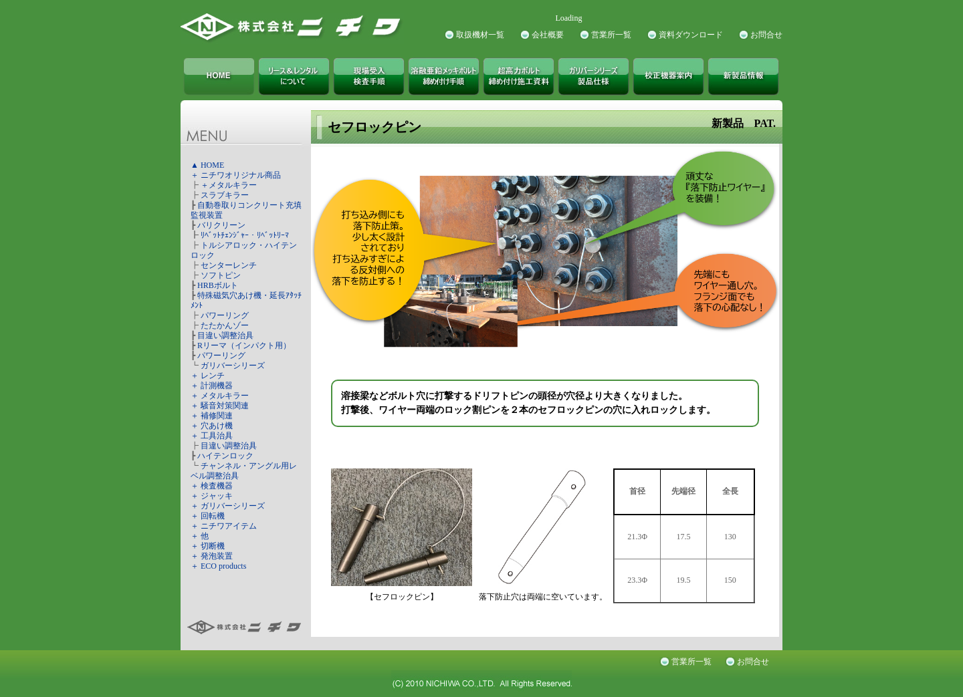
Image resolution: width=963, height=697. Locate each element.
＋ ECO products (218, 566)
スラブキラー (225, 195)
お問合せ (766, 34)
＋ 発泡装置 (212, 556)
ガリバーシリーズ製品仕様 (593, 76)
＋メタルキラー (229, 185)
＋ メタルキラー (220, 395)
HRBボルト (217, 285)
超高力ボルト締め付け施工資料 (518, 76)
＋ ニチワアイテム (224, 526)
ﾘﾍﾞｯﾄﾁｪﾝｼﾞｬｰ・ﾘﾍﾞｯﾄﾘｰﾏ (245, 235)
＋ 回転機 (208, 516)
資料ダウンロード (691, 34)
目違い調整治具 (225, 335)
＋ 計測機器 (212, 385)
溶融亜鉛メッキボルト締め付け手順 (443, 76)
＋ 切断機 (208, 546)
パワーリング (225, 315)
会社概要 (548, 34)
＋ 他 (200, 536)
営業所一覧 (611, 34)
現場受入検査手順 (369, 76)
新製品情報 (743, 76)
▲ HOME (207, 165)
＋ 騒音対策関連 (220, 405)
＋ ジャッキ (212, 496)
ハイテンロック (225, 455)
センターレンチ (229, 265)
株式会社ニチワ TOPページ (219, 76)
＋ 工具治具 (212, 435)
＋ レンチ (208, 375)
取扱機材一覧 (480, 34)
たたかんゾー (225, 325)
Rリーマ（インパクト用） (244, 345)
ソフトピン (221, 275)
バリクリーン (221, 225)
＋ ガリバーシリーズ (228, 506)
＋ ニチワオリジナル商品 (236, 175)
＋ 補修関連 (212, 415)
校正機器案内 (668, 76)
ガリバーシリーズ (233, 365)
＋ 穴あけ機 (212, 425)
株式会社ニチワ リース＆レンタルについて (294, 76)
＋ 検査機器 (212, 486)
